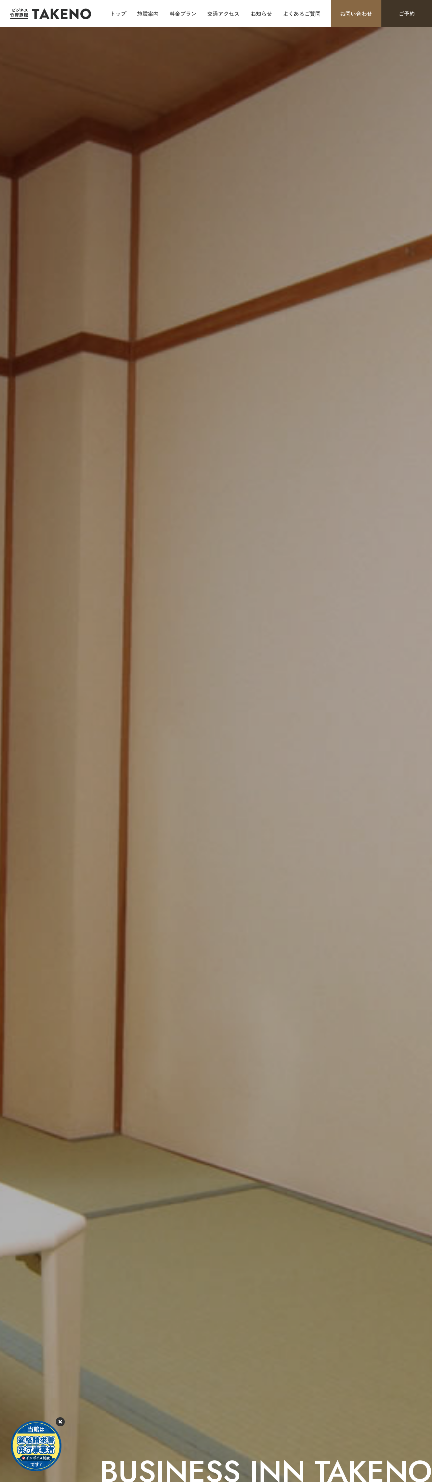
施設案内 (148, 13)
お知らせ (261, 13)
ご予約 (407, 13)
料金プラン (182, 13)
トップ (118, 13)
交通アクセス (223, 13)
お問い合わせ (356, 13)
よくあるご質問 (302, 13)
